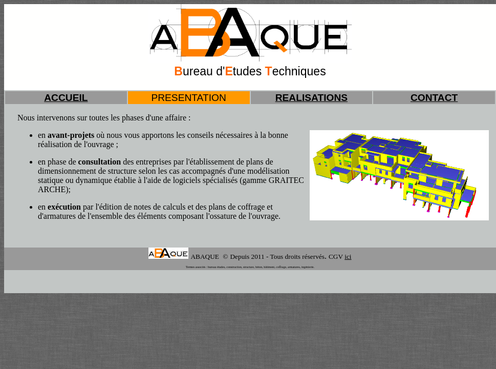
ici (347, 256)
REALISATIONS (311, 97)
